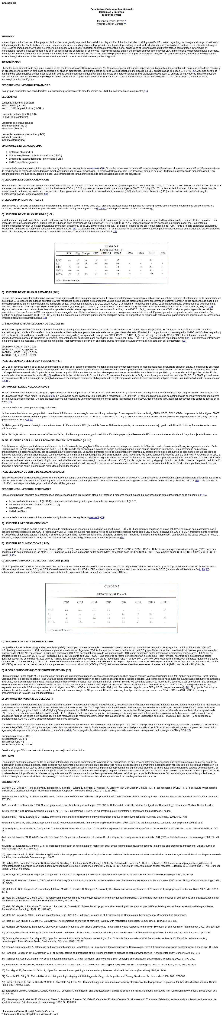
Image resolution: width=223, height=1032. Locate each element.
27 (207, 569)
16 (74, 228)
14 (210, 306)
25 (103, 208)
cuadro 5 (94, 517)
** (125, 23)
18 (102, 168)
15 (145, 91)
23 (203, 569)
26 (187, 687)
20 (193, 70)
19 (114, 231)
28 (52, 396)
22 (187, 338)
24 (12, 554)
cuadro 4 (94, 168)
